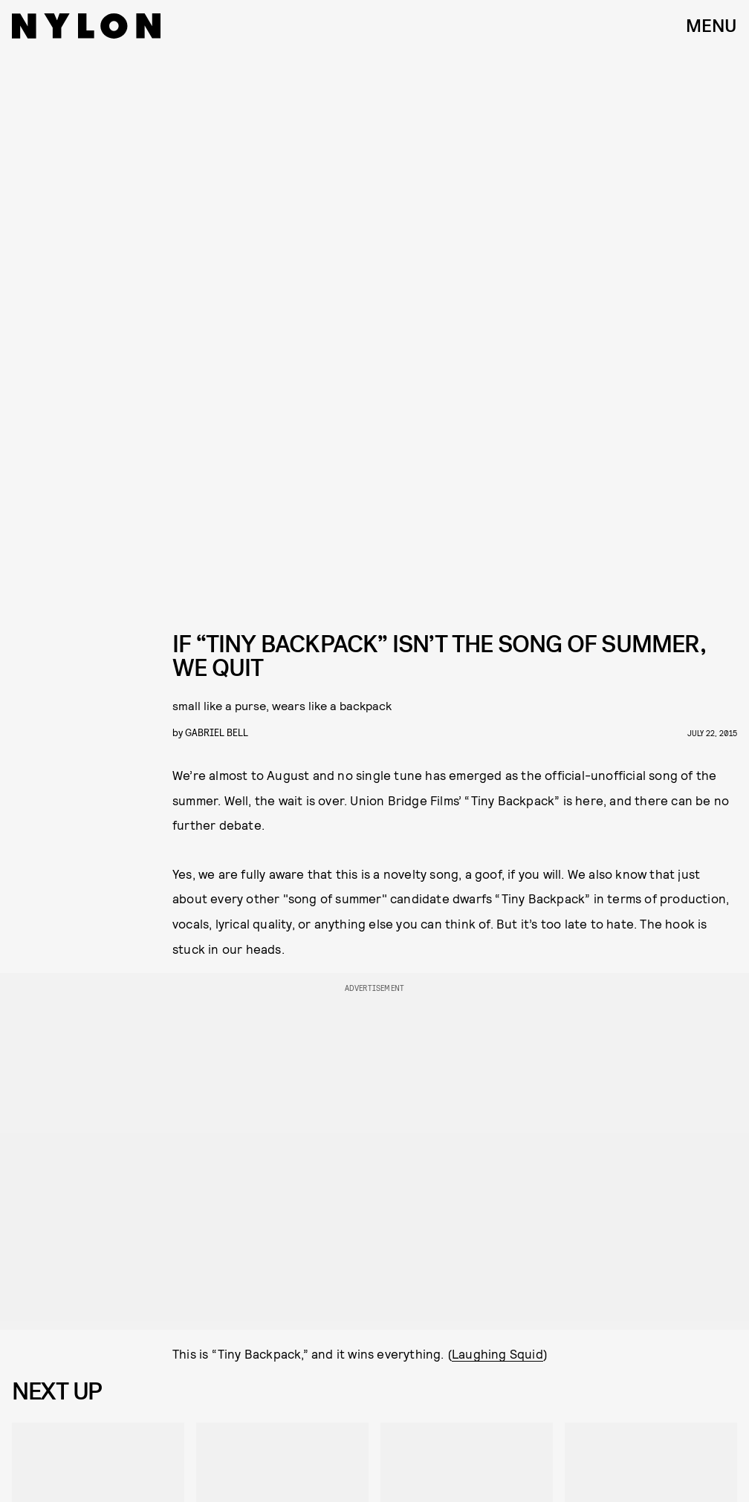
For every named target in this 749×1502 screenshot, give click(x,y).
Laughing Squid (497, 1353)
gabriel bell (216, 732)
